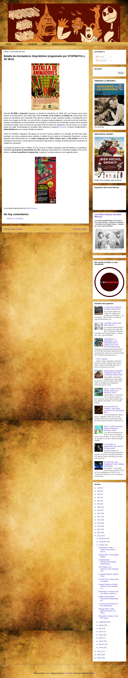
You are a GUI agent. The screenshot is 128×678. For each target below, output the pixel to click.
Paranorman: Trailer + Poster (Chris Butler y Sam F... (107, 550)
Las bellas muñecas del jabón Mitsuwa (112, 324)
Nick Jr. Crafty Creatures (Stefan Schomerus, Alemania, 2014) (113, 391)
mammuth (68, 673)
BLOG (8, 44)
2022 (99, 501)
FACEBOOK (32, 44)
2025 (99, 491)
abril (100, 638)
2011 (99, 536)
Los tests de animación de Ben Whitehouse (108, 605)
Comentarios (101, 60)
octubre (102, 545)
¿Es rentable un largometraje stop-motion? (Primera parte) (113, 446)
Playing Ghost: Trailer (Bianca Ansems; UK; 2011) (107, 611)
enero (101, 647)
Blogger (91, 673)
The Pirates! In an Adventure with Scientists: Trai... (109, 569)
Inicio (47, 229)
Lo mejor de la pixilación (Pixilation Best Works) (113, 308)
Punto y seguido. (102, 359)
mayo (101, 635)
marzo (101, 641)
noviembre (103, 542)
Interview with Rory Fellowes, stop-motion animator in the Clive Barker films (114, 409)
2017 (99, 517)
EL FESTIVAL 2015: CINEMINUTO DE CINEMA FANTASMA (114, 464)
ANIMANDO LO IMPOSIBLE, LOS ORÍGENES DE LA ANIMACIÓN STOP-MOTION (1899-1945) (112, 343)
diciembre (102, 538)
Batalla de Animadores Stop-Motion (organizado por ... (108, 599)
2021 (99, 504)
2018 (99, 513)
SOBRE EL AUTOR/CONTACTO (64, 44)
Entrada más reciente (13, 229)
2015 (99, 523)
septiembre (103, 622)
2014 (99, 526)
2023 (99, 497)
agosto (101, 625)
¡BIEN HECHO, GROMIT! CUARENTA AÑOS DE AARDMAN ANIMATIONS (113, 373)
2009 (99, 655)
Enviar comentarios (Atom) (50, 235)
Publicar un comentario (15, 218)
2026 (99, 488)
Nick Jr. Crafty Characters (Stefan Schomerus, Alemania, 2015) (113, 428)
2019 (99, 510)
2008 (99, 658)
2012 (99, 532)
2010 (99, 651)
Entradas (100, 57)
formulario (62, 127)
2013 (99, 529)
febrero (101, 644)
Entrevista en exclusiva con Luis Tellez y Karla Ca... (108, 592)
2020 (99, 507)
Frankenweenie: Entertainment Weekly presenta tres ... (107, 562)
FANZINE (19, 44)
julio (100, 628)
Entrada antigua (80, 229)
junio (101, 631)
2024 (99, 494)
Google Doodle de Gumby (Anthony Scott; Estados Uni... (108, 586)
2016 (99, 520)
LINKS (44, 44)
